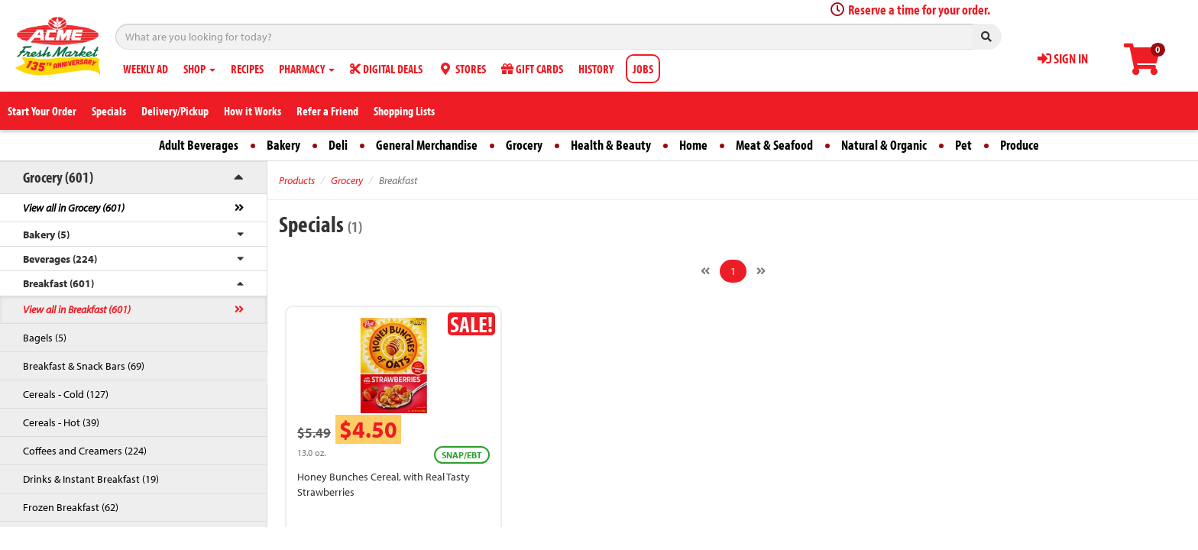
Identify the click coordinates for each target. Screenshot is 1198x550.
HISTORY (596, 68)
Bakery (283, 145)
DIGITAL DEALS (386, 68)
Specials (109, 110)
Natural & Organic (884, 145)
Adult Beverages (198, 145)
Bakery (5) (46, 234)
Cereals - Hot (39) (61, 422)
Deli (338, 145)
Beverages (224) (60, 259)
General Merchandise (427, 145)
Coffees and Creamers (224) (85, 451)
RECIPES (247, 68)
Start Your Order (42, 110)
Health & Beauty (611, 145)
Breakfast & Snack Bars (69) (83, 366)
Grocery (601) (58, 176)
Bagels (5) (44, 338)
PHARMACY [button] (307, 68)
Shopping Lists (404, 110)
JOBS (643, 68)
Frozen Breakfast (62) (70, 507)
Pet (963, 145)
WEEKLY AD (145, 68)
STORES (462, 68)
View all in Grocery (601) (74, 208)
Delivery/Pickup (175, 110)
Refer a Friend (327, 110)
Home (693, 145)
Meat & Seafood (774, 145)
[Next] (761, 271)
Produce (1019, 145)
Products (297, 180)
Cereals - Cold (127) (65, 394)
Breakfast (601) (58, 283)
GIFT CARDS (532, 68)
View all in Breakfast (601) (77, 309)
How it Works (252, 110)
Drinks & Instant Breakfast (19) (91, 479)
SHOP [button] (199, 68)
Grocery (524, 145)
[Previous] (705, 271)
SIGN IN (1063, 58)
